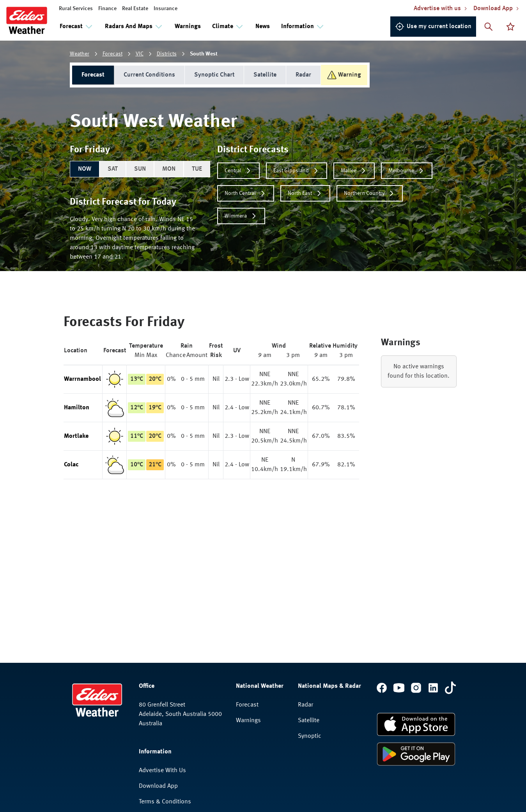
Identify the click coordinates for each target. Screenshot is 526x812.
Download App (158, 688)
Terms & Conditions (165, 704)
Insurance (165, 8)
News (262, 26)
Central (238, 171)
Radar (303, 75)
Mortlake (76, 436)
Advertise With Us (162, 673)
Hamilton (76, 408)
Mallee (354, 171)
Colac (71, 465)
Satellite (264, 75)
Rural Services (76, 8)
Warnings (188, 26)
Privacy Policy (157, 720)
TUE (197, 169)
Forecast (112, 54)
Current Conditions (149, 75)
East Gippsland (296, 171)
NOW (84, 169)
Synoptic (309, 638)
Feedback (151, 735)
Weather (79, 54)
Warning (344, 75)
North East (305, 193)
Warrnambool (82, 379)
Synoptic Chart (214, 75)
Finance (107, 8)
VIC (139, 54)
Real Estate (135, 8)
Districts (167, 54)
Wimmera (241, 216)
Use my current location (433, 26)
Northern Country (369, 193)
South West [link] (204, 54)
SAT (113, 169)
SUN (140, 169)
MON (168, 169)
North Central (246, 193)
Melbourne (406, 171)
